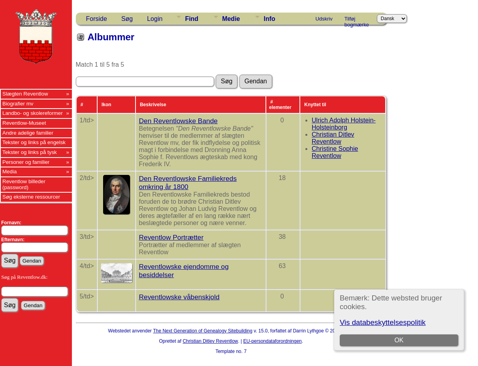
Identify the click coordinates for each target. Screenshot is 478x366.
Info (269, 18)
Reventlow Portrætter (171, 237)
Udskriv (323, 19)
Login (154, 18)
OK (398, 340)
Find (191, 18)
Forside (96, 18)
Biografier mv (18, 104)
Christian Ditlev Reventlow (333, 138)
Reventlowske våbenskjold (179, 297)
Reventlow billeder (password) (23, 184)
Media (9, 172)
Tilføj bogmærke (356, 20)
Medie (231, 18)
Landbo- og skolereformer (32, 113)
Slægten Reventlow (25, 94)
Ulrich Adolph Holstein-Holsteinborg (344, 124)
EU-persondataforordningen (272, 341)
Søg (127, 18)
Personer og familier (25, 162)
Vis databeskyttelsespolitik (382, 322)
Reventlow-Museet (24, 123)
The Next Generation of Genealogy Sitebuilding (202, 331)
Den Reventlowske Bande (178, 121)
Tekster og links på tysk (29, 152)
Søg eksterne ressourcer (31, 197)
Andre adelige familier (27, 133)
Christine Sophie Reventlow (335, 152)
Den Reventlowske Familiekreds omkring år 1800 (188, 183)
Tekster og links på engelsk (34, 142)
